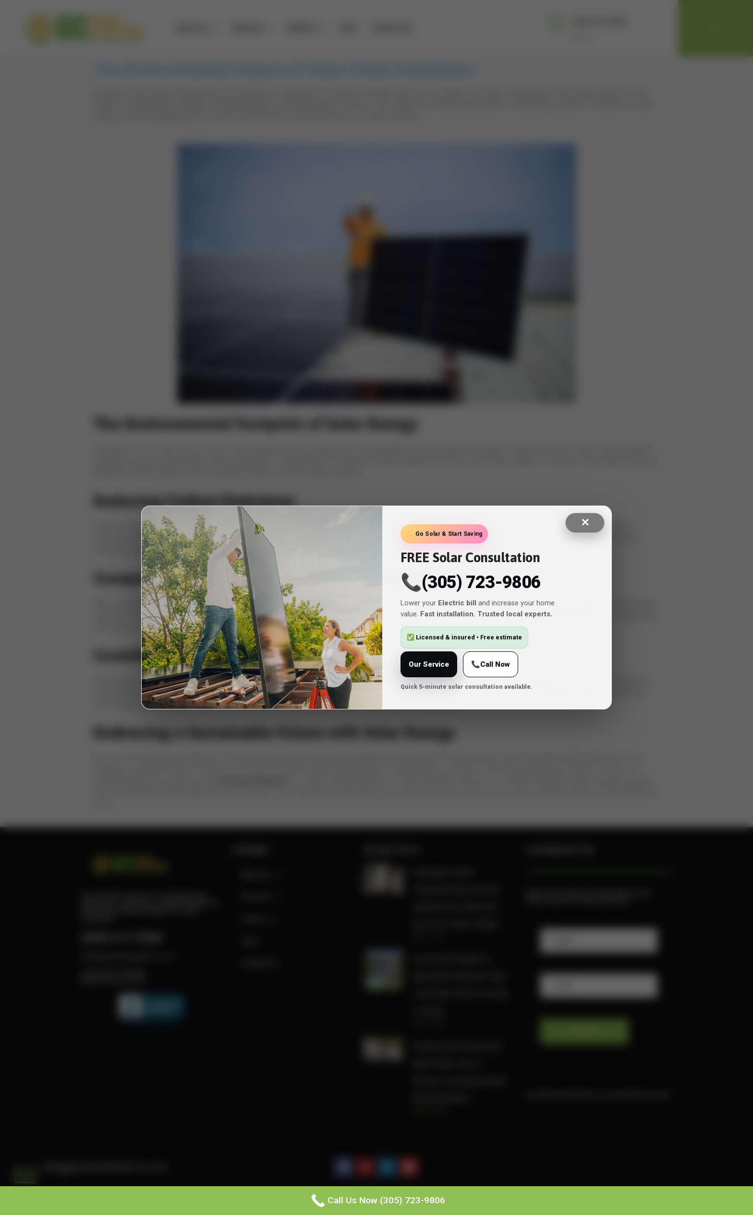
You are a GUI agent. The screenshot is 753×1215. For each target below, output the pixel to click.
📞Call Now (490, 664)
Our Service (429, 664)
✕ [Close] (585, 523)
